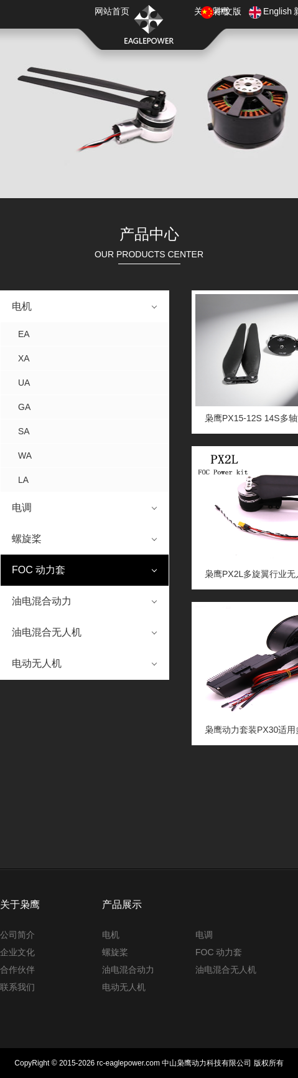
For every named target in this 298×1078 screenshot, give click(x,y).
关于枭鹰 (20, 904)
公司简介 (17, 935)
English (277, 11)
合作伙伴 (17, 970)
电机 (22, 306)
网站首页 (112, 11)
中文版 (228, 11)
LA (23, 480)
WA (25, 455)
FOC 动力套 (38, 570)
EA (24, 334)
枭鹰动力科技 (149, 24)
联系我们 (17, 987)
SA (24, 431)
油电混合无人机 (46, 632)
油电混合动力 (42, 601)
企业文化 (17, 952)
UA (24, 383)
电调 (22, 507)
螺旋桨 (27, 538)
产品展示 (122, 904)
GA (24, 407)
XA (24, 358)
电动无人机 (37, 663)
